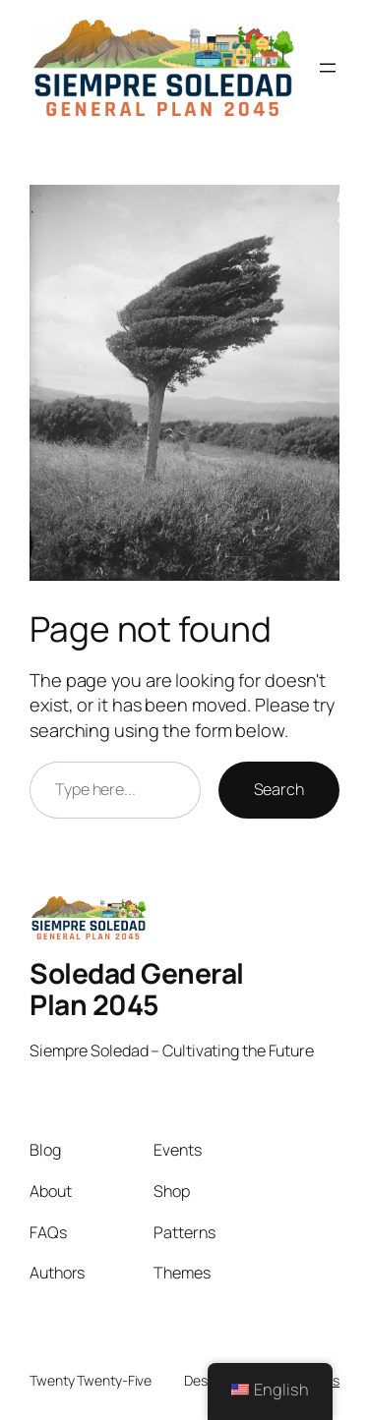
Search (279, 789)
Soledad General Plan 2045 (137, 988)
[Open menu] (327, 68)
